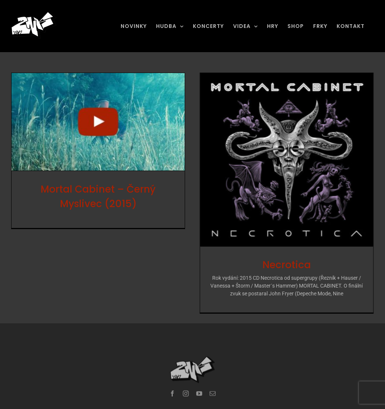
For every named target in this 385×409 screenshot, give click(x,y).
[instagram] (186, 387)
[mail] (213, 387)
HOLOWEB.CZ (240, 405)
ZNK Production (146, 405)
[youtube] (199, 387)
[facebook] (172, 387)
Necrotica (282, 265)
